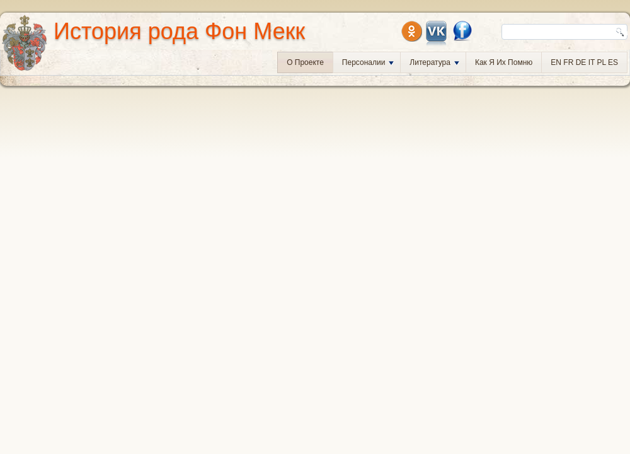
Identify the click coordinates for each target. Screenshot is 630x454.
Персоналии (368, 62)
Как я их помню (503, 62)
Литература (434, 62)
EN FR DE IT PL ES (584, 62)
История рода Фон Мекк (179, 31)
